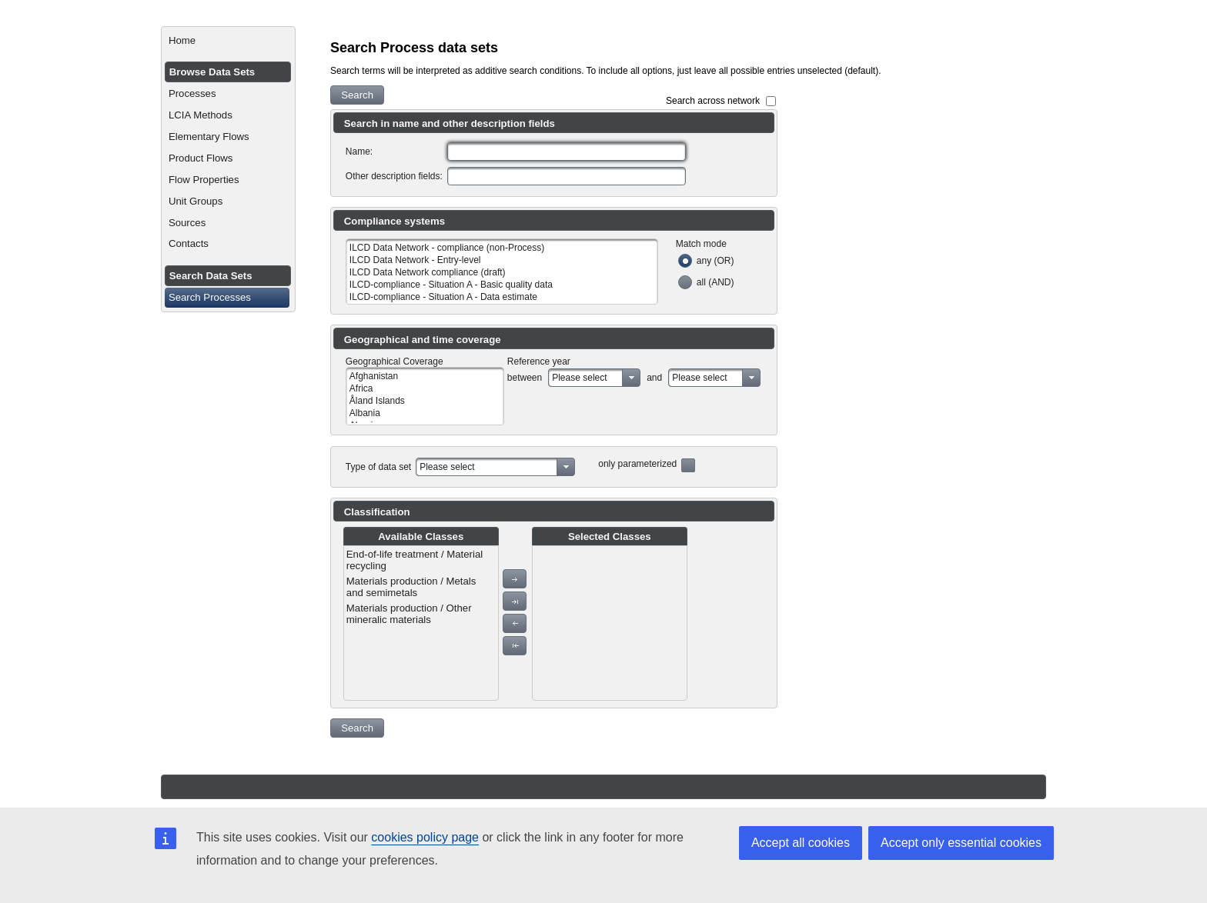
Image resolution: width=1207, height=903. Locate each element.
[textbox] (566, 151)
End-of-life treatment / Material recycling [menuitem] (414, 559)
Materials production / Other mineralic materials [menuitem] (409, 613)
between (524, 377)
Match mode (701, 243)
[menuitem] (228, 41)
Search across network (713, 100)
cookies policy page (425, 837)
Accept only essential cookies (961, 842)
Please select (579, 377)
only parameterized (637, 463)
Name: (359, 151)
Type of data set (378, 466)
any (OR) (715, 260)
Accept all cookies (800, 842)
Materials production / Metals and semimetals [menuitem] (411, 586)
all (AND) (715, 282)
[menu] (421, 623)
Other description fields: (394, 176)
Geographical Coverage (394, 361)
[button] (357, 95)
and (654, 377)
